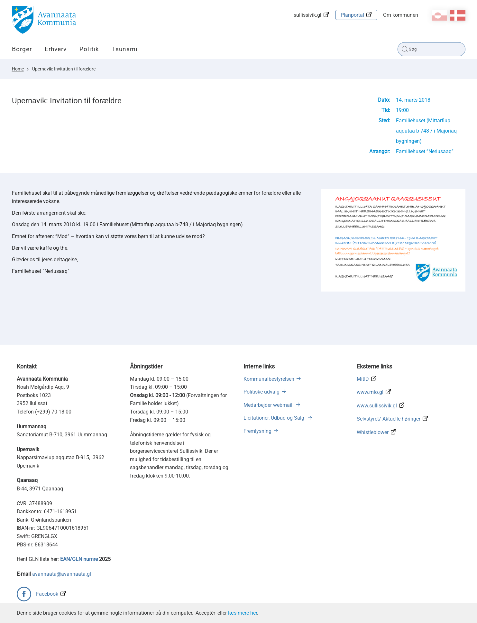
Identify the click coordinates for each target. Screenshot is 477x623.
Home (18, 68)
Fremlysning (257, 431)
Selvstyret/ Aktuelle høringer (388, 419)
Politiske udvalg (261, 392)
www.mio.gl (370, 392)
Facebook (47, 594)
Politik (89, 49)
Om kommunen (400, 15)
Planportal (352, 15)
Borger (22, 49)
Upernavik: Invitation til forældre (64, 68)
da (457, 15)
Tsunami (125, 49)
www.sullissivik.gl (377, 406)
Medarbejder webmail (268, 405)
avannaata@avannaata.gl (61, 574)
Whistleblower (373, 432)
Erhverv (56, 49)
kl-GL (439, 15)
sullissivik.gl (307, 15)
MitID (363, 379)
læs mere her (242, 613)
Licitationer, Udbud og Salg (274, 418)
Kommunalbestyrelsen (268, 379)
